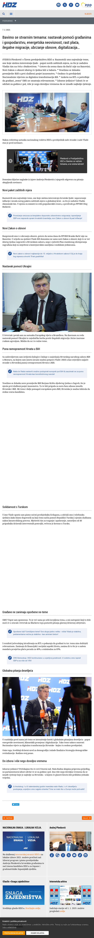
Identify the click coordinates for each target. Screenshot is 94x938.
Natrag (9, 818)
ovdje (62, 911)
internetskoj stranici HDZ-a (28, 854)
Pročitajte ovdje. (33, 908)
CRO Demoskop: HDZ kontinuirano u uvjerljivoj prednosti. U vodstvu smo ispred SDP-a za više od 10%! (47, 659)
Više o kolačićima (9, 927)
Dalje (85, 818)
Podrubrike (7, 21)
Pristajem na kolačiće (13, 933)
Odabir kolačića (37, 933)
